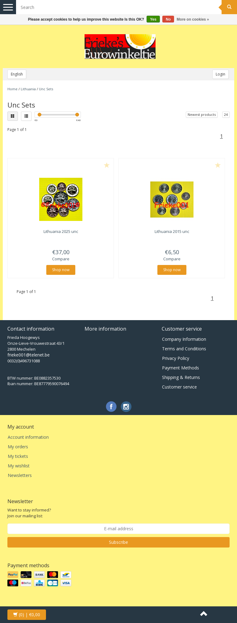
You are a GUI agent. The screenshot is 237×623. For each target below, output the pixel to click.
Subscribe (118, 542)
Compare (60, 259)
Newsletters (20, 475)
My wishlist (19, 466)
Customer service (179, 387)
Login (220, 74)
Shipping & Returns (181, 377)
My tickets (18, 456)
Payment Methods (180, 368)
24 (226, 114)
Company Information (184, 339)
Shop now (60, 269)
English (17, 74)
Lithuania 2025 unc (61, 231)
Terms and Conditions (184, 349)
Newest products (202, 114)
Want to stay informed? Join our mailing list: (29, 513)
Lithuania (28, 89)
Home (12, 89)
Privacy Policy (175, 358)
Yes (153, 19)
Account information (28, 437)
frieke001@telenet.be (28, 355)
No (168, 19)
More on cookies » (193, 19)
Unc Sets (46, 89)
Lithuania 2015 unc (172, 231)
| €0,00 (26, 614)
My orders (18, 447)
